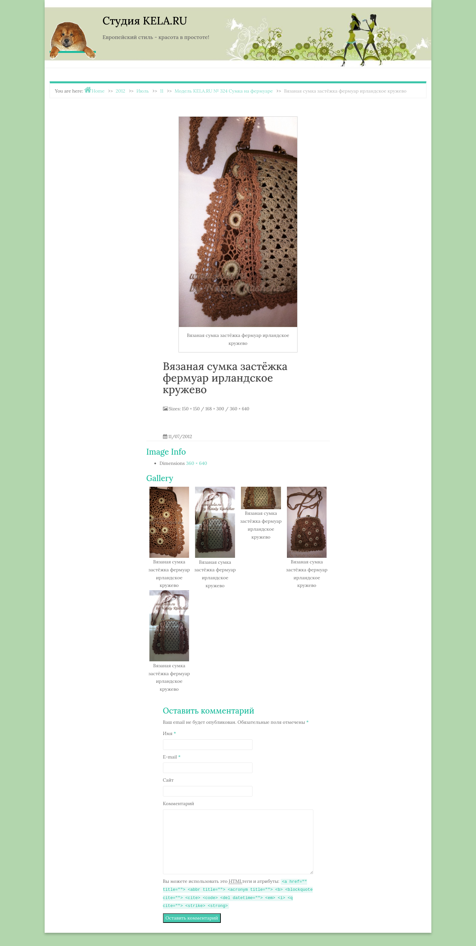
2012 (120, 91)
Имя (169, 733)
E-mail (172, 757)
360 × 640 (239, 409)
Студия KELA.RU (144, 20)
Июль (143, 91)
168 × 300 (214, 409)
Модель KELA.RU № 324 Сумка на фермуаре (224, 91)
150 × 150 (191, 409)
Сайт (168, 780)
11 (161, 91)
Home (98, 91)
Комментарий (178, 803)
